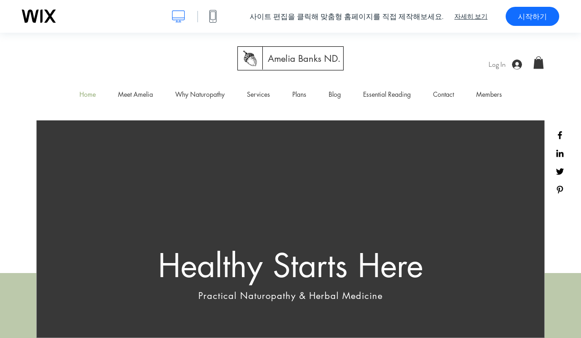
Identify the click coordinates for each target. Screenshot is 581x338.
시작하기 (532, 16)
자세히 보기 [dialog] (470, 16)
